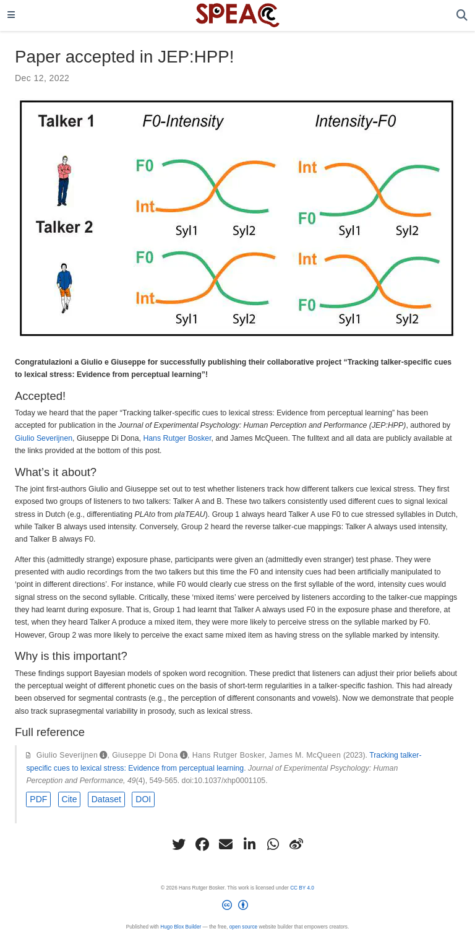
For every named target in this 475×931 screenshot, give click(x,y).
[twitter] (178, 844)
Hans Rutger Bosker (177, 438)
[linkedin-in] (249, 844)
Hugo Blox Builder (180, 927)
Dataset (106, 799)
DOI (143, 799)
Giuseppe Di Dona (145, 755)
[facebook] (202, 844)
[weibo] (296, 844)
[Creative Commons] (237, 908)
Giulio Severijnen (43, 438)
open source (243, 927)
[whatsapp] (272, 844)
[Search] (462, 16)
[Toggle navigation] (11, 15)
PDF (38, 799)
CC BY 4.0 (302, 888)
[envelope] (225, 844)
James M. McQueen (305, 755)
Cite (69, 799)
